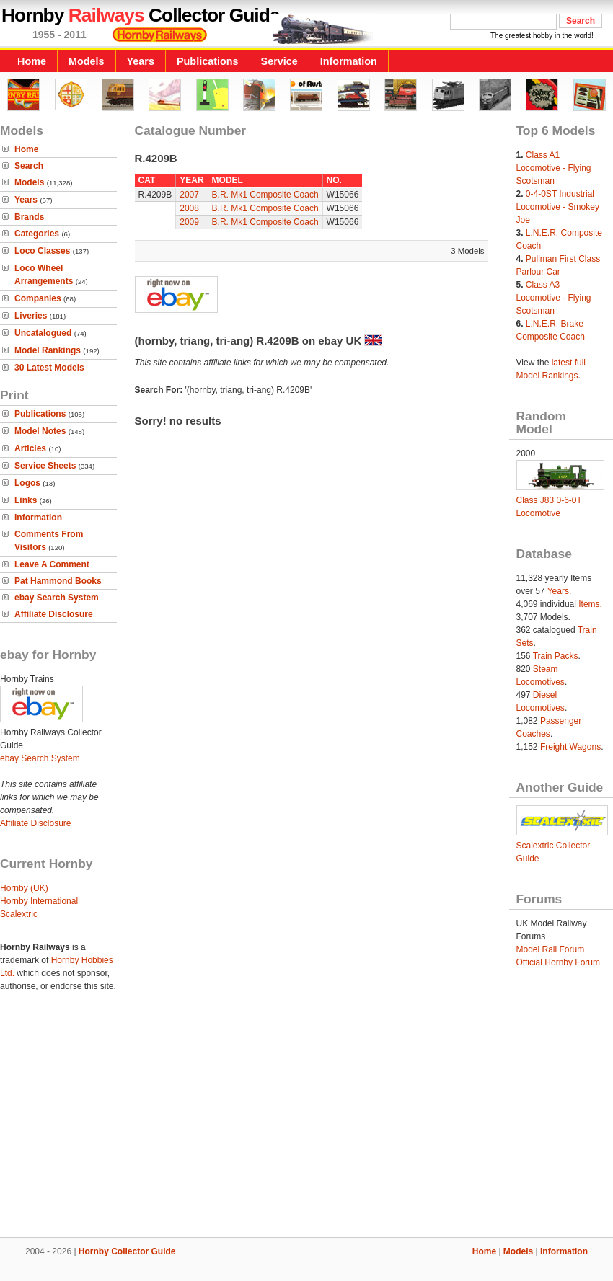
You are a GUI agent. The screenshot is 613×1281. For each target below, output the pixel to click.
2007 (189, 195)
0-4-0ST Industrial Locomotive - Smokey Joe (557, 207)
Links (25, 500)
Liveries (30, 316)
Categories (36, 234)
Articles (30, 448)
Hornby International (39, 901)
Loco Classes (42, 251)
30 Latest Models (49, 368)
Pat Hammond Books (58, 581)
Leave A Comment (51, 564)
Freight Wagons (570, 747)
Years (140, 61)
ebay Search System (56, 598)
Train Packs (555, 656)
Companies (37, 298)
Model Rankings (47, 350)
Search (28, 166)
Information (348, 61)
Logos (27, 483)
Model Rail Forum (550, 949)
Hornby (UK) (24, 888)
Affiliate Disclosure (53, 614)
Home (31, 61)
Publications (208, 61)
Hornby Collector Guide (127, 1251)
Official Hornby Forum (558, 962)
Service (279, 61)
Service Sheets (45, 466)
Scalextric (19, 914)
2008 (189, 208)
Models (87, 61)
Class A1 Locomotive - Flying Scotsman (553, 168)
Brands (29, 217)
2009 (189, 222)
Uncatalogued (42, 333)
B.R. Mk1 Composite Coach (265, 195)
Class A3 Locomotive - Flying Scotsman (553, 298)
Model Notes (40, 431)
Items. (590, 604)
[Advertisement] (306, 1119)
